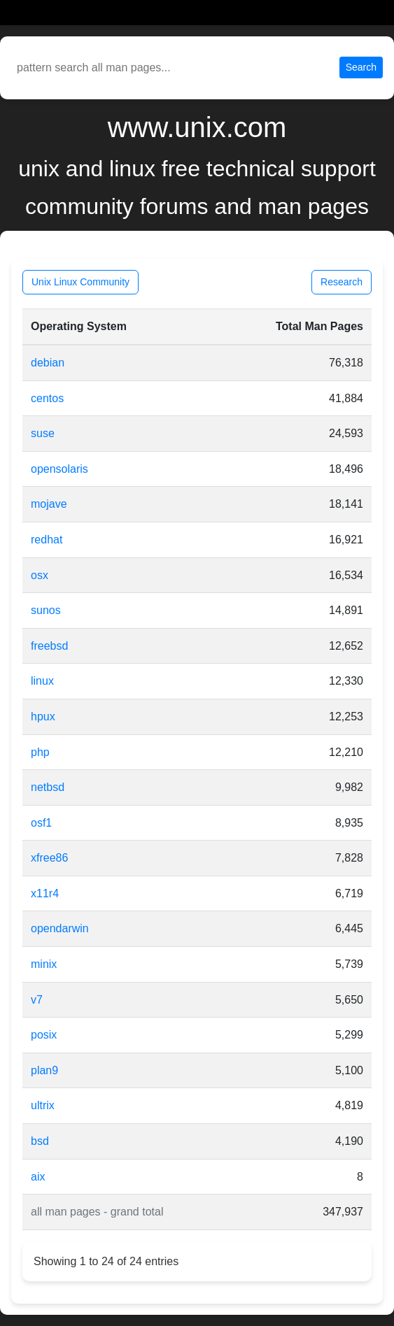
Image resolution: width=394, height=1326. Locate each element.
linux (42, 681)
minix (44, 964)
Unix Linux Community (80, 281)
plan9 (44, 1070)
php (40, 752)
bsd (40, 1141)
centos (47, 398)
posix (44, 1035)
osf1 (41, 823)
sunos (46, 610)
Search (361, 67)
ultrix (43, 1105)
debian (47, 363)
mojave (49, 504)
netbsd (47, 787)
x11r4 (45, 893)
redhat (46, 540)
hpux (43, 716)
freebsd (49, 646)
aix (38, 1177)
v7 (37, 1000)
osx (39, 575)
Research (342, 281)
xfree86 (49, 858)
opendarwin (60, 928)
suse (43, 433)
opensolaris (59, 469)
